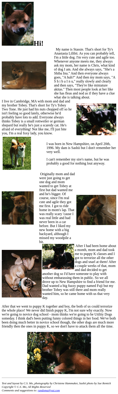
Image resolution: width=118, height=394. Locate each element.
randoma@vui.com (49, 390)
